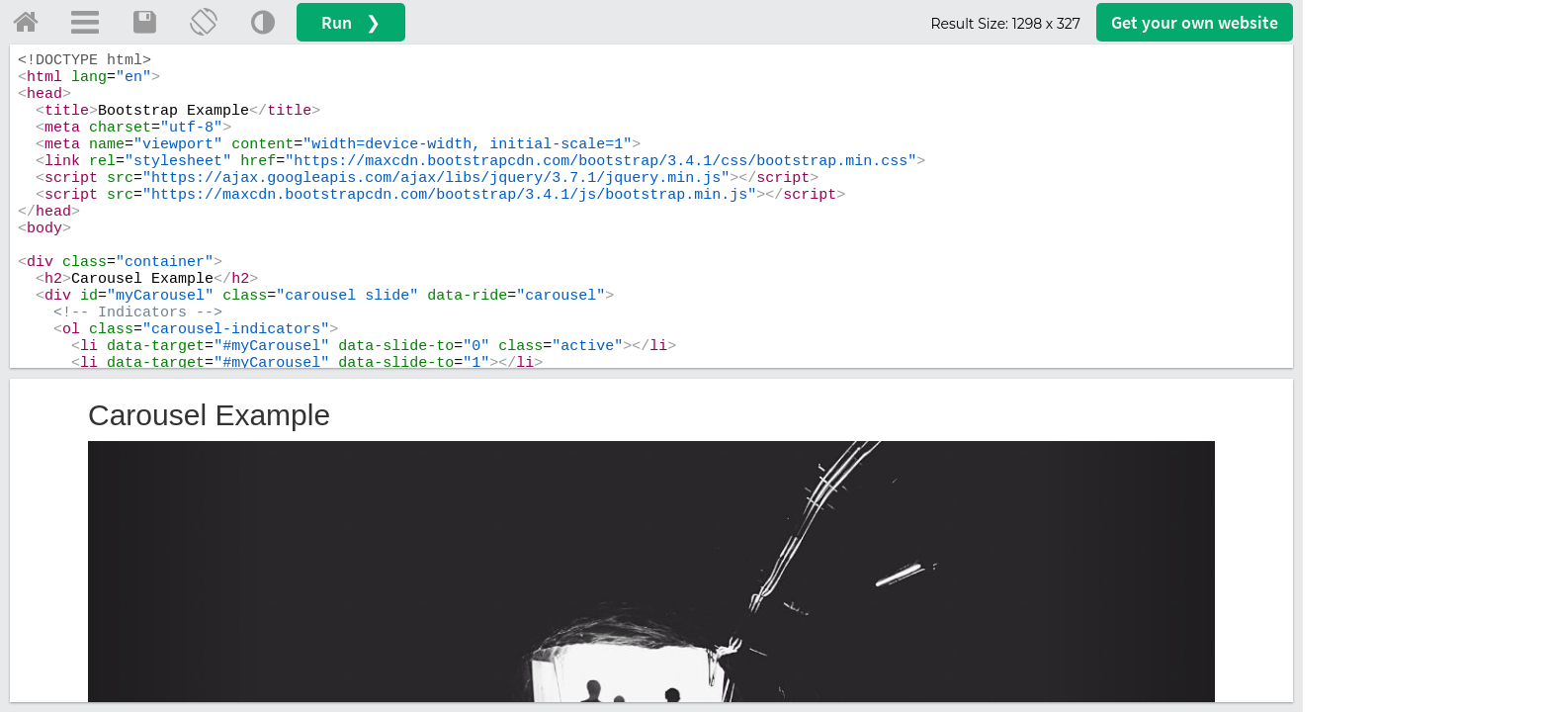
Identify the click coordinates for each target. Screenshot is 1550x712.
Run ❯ (351, 22)
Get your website (1194, 22)
